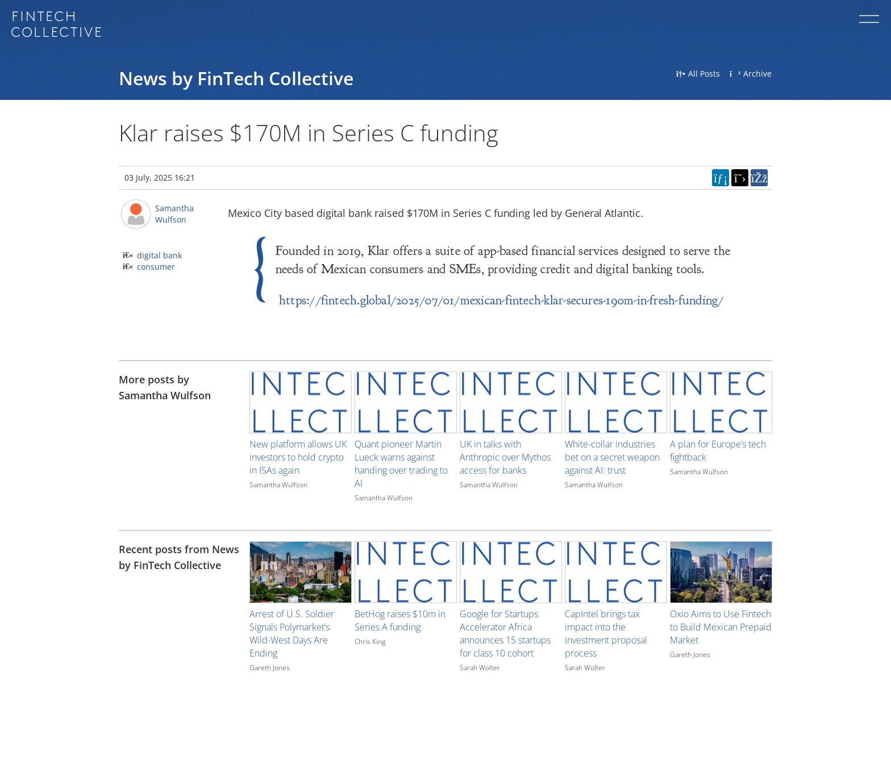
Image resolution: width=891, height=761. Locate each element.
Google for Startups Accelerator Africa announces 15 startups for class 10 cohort (505, 633)
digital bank (159, 255)
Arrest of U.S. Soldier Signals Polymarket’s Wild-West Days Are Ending (291, 633)
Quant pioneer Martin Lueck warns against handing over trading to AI (401, 464)
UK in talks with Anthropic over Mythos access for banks (505, 457)
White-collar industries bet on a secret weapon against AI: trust (612, 457)
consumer (156, 266)
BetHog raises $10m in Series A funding (400, 620)
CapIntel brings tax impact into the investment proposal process (606, 633)
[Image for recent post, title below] (300, 572)
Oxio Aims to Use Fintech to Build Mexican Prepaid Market (721, 627)
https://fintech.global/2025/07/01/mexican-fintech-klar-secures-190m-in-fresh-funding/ (501, 300)
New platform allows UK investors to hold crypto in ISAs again (298, 457)
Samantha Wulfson (174, 214)
